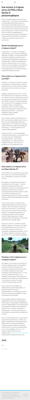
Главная (6, 388)
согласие (17, 396)
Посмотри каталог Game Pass (19, 333)
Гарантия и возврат (20, 388)
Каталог (12, 388)
